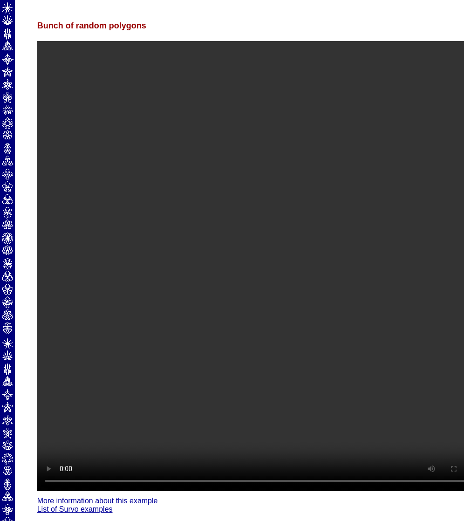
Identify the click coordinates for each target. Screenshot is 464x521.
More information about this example (97, 501)
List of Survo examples (75, 509)
